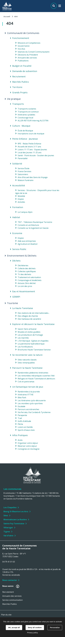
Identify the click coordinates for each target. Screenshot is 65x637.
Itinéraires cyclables (26, 114)
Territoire (17, 87)
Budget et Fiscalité (21, 65)
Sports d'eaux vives (26, 430)
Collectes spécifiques (27, 271)
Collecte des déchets (27, 268)
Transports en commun (28, 111)
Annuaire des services (27, 57)
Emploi (21, 199)
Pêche (20, 424)
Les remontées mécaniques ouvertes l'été (36, 375)
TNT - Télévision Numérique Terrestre (35, 222)
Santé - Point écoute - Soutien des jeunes (36, 155)
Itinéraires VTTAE (25, 394)
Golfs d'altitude (24, 421)
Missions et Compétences (29, 43)
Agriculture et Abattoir (28, 244)
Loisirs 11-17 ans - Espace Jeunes (32, 149)
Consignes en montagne (28, 449)
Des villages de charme (28, 316)
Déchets (16, 260)
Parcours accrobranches (28, 409)
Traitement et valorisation (29, 277)
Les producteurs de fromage (30, 335)
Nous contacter (9, 580)
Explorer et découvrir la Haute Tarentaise (33, 324)
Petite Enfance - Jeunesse (25, 138)
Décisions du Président (28, 54)
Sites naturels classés (27, 359)
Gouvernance (23, 46)
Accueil (7, 16)
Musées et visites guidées (29, 332)
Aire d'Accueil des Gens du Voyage (33, 177)
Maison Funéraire (25, 180)
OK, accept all (14, 627)
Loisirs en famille (25, 427)
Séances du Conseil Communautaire (33, 51)
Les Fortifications (25, 346)
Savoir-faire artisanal (27, 329)
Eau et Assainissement (23, 291)
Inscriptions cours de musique (31, 133)
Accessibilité (18, 185)
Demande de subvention (24, 71)
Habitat (16, 217)
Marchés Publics (20, 81)
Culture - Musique (21, 125)
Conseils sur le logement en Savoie (33, 228)
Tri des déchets (24, 274)
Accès (20, 440)
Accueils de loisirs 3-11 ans (29, 146)
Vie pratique (14, 99)
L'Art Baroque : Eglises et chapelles (33, 340)
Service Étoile (23, 168)
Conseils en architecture (28, 225)
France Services (24, 171)
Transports (18, 103)
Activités (21, 202)
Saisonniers (23, 174)
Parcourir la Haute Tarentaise (27, 367)
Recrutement (19, 76)
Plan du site (6, 614)
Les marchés (23, 338)
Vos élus (21, 49)
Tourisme (12, 303)
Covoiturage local (25, 117)
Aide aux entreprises (27, 241)
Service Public (19, 249)
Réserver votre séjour (27, 446)
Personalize (55, 627)
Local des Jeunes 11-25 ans (29, 152)
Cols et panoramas (26, 381)
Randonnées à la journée (29, 391)
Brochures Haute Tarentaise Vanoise (34, 349)
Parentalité (22, 158)
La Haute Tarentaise (22, 308)
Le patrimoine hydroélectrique (31, 343)
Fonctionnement (20, 38)
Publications (23, 60)
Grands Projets (19, 92)
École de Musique (25, 130)
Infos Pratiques (20, 435)
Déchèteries (23, 265)
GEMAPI (16, 296)
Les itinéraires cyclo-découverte (32, 400)
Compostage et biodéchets (29, 280)
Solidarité (17, 163)
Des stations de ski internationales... (33, 313)
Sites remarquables (26, 362)
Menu (60, 6)
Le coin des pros (25, 286)
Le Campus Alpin (25, 212)
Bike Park (22, 397)
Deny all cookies (35, 627)
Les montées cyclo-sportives (30, 403)
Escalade (21, 406)
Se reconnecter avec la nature (27, 354)
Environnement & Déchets (21, 255)
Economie (17, 233)
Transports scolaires (27, 108)
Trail (20, 418)
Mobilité (21, 196)
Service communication (12, 600)
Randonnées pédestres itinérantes (33, 372)
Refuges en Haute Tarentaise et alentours (36, 378)
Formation (17, 207)
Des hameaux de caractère (29, 319)
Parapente (22, 415)
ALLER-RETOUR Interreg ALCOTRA (33, 120)
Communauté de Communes (23, 33)
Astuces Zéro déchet (27, 283)
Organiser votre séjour (28, 443)
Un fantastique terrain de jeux (27, 386)
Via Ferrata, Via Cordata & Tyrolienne (34, 412)
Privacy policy (32, 633)
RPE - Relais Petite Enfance (29, 143)
